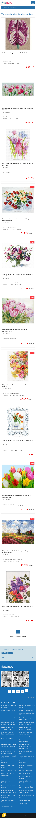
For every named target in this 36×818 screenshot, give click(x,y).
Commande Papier (6, 816)
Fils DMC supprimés (25, 773)
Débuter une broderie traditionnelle (7, 774)
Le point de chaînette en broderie (8, 786)
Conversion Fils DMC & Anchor (8, 711)
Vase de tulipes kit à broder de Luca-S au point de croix (17, 275)
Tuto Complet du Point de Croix (8, 757)
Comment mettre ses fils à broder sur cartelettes (8, 745)
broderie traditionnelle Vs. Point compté (26, 791)
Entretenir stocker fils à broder (26, 766)
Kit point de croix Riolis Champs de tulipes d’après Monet (16, 551)
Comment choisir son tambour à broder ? (7, 738)
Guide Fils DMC (23, 803)
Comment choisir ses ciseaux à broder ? (25, 733)
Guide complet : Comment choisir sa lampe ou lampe (25, 746)
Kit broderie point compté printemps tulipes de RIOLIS (17, 109)
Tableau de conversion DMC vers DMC (26, 741)
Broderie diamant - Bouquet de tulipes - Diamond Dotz (15, 330)
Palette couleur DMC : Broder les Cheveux (25, 728)
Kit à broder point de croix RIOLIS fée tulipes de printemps (17, 164)
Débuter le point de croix (8, 770)
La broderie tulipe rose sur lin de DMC (14, 53)
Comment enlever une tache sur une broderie (8, 801)
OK (32, 657)
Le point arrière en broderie (6, 782)
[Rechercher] (33, 7)
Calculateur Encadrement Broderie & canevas (26, 723)
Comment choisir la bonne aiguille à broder (8, 733)
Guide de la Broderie (7, 806)
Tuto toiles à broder (25, 737)
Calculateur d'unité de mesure (25, 777)
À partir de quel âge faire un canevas (8, 796)
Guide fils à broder (24, 800)
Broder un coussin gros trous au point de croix (26, 786)
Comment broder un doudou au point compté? (9, 791)
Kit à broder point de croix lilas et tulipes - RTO (17, 606)
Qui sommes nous (18, 816)
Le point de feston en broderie (25, 782)
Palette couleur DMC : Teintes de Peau (7, 728)
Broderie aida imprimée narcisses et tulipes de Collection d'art (17, 219)
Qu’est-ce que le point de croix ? (26, 757)
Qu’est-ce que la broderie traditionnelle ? (26, 761)
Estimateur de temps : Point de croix (25, 719)
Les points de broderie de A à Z (26, 796)
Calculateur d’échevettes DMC (26, 714)
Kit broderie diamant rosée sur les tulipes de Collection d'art (16, 496)
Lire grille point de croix (26, 770)
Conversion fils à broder (26, 710)
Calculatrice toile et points (9, 718)
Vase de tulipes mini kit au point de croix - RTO (17, 440)
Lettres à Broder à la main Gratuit (27, 706)
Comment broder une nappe (25, 752)
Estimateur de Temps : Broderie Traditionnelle (8, 723)
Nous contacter (29, 816)
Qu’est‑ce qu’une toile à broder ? (8, 766)
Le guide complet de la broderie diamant (8, 752)
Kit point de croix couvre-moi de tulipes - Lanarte (15, 385)
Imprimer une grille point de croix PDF (8, 706)
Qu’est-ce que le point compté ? (7, 761)
